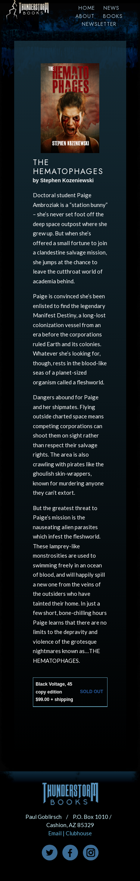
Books (113, 16)
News (111, 8)
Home (86, 8)
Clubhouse (79, 833)
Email (55, 833)
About (84, 16)
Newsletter (99, 24)
